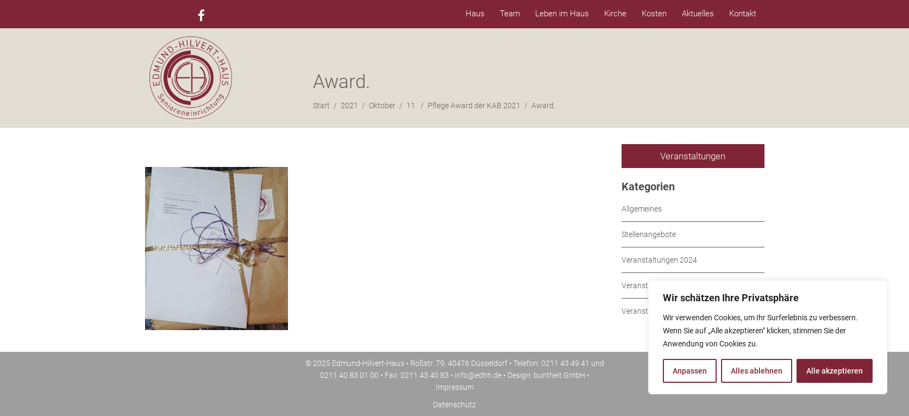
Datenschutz (454, 404)
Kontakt (742, 13)
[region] (767, 337)
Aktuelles (698, 13)
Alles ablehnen (756, 371)
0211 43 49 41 (565, 363)
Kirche (615, 13)
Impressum (455, 387)
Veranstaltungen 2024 (659, 260)
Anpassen (690, 371)
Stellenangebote (649, 234)
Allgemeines (642, 208)
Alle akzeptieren (834, 371)
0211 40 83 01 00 (349, 375)
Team (510, 13)
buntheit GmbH (559, 375)
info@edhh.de (478, 375)
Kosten (654, 13)
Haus (475, 13)
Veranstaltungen (692, 156)
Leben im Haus (562, 13)
